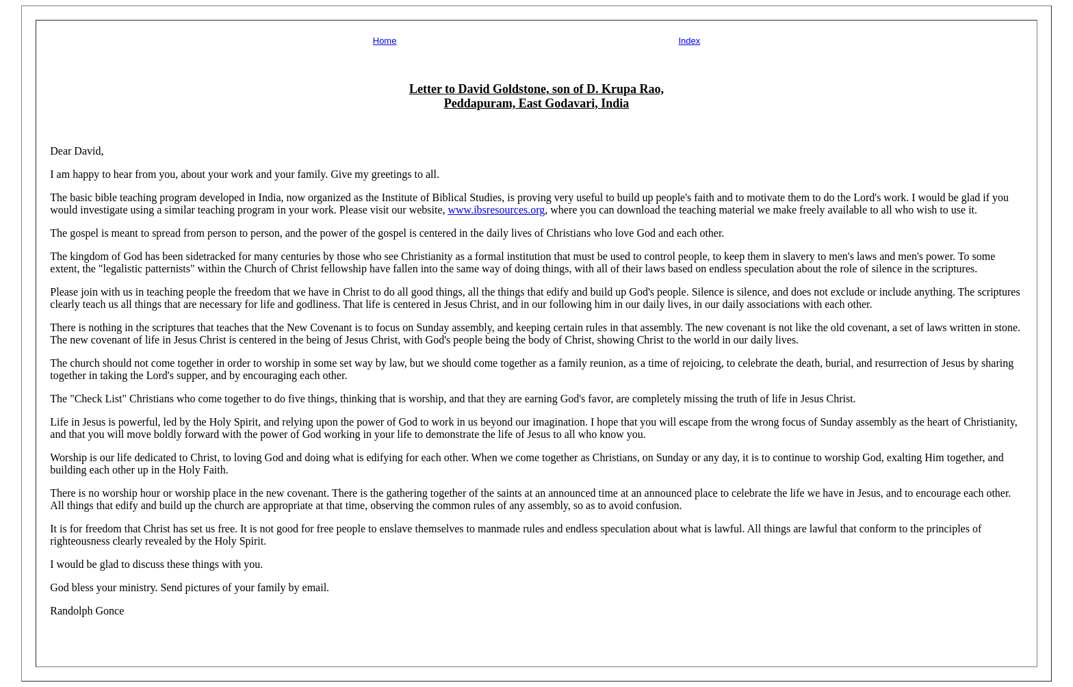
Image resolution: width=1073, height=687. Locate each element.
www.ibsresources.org (496, 210)
